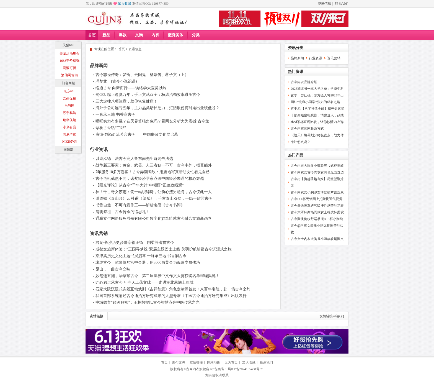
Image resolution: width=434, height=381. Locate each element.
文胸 (139, 35)
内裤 (155, 35)
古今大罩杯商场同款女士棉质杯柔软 (317, 212)
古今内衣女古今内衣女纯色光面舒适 (317, 172)
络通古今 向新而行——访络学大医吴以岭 (130, 88)
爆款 (122, 35)
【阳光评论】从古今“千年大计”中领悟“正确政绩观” (139, 185)
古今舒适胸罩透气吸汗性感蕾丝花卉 (317, 206)
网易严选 (69, 134)
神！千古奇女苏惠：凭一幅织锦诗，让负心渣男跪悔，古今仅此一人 (153, 192)
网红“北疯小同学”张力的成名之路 (315, 102)
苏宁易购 (69, 113)
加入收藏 (124, 4)
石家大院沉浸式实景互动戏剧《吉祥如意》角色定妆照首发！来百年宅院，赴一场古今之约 (172, 289)
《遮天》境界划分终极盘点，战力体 (317, 135)
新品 (106, 35)
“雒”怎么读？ (300, 142)
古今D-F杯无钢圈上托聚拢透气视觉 (316, 199)
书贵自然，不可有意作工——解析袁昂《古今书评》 (140, 205)
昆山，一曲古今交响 (112, 269)
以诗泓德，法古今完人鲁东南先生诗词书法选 (134, 159)
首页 (92, 35)
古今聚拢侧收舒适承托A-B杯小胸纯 (317, 219)
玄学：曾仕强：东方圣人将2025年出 (317, 95)
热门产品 (295, 155)
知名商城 (68, 83)
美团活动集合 (69, 53)
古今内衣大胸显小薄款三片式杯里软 (317, 166)
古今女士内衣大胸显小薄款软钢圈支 (317, 239)
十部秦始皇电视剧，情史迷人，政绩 (317, 115)
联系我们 (341, 4)
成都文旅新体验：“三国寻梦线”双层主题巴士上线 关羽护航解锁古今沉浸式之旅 (163, 249)
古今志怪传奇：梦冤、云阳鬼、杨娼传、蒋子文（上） (141, 75)
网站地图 (213, 362)
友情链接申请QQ (331, 316)
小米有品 (69, 127)
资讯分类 (295, 48)
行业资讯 (99, 149)
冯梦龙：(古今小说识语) (116, 81)
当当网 (69, 106)
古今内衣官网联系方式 (307, 129)
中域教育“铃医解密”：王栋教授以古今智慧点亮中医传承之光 (147, 302)
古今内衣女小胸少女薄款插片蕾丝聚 (317, 192)
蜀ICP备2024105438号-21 (246, 369)
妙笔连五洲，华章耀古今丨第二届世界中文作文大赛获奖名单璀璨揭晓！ (157, 276)
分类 (196, 35)
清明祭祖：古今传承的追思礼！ (122, 212)
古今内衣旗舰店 (197, 369)
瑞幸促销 (69, 120)
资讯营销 (99, 233)
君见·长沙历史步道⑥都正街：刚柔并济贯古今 (134, 243)
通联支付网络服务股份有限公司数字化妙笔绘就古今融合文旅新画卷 (153, 218)
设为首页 (231, 362)
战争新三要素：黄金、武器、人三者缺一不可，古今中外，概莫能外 (153, 165)
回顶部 (68, 150)
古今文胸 (178, 362)
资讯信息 (324, 4)
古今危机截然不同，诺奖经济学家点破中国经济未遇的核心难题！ (151, 179)
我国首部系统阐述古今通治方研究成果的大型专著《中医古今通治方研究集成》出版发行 (171, 296)
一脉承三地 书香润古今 (115, 114)
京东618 (69, 91)
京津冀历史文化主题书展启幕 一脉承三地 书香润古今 (141, 256)
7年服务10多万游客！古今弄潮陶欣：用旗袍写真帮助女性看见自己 (152, 172)
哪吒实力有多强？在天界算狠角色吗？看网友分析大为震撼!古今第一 (154, 121)
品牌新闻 (99, 65)
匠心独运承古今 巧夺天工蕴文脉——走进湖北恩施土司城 (144, 282)
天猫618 (68, 45)
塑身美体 (175, 35)
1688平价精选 (69, 61)
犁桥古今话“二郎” (110, 128)
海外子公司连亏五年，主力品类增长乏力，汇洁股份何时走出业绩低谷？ (157, 108)
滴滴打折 (69, 68)
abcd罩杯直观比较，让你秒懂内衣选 (317, 122)
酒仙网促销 (69, 75)
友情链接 (96, 316)
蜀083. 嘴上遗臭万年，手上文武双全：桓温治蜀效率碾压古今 (147, 95)
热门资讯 (295, 72)
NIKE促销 (69, 142)
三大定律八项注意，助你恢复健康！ (126, 101)
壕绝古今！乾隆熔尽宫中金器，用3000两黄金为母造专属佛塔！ (149, 262)
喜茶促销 (69, 98)
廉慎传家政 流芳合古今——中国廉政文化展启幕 (136, 134)
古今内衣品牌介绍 (304, 82)
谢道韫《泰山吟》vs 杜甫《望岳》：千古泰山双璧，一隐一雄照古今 (153, 198)
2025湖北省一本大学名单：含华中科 (317, 89)
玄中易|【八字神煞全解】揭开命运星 (317, 109)
